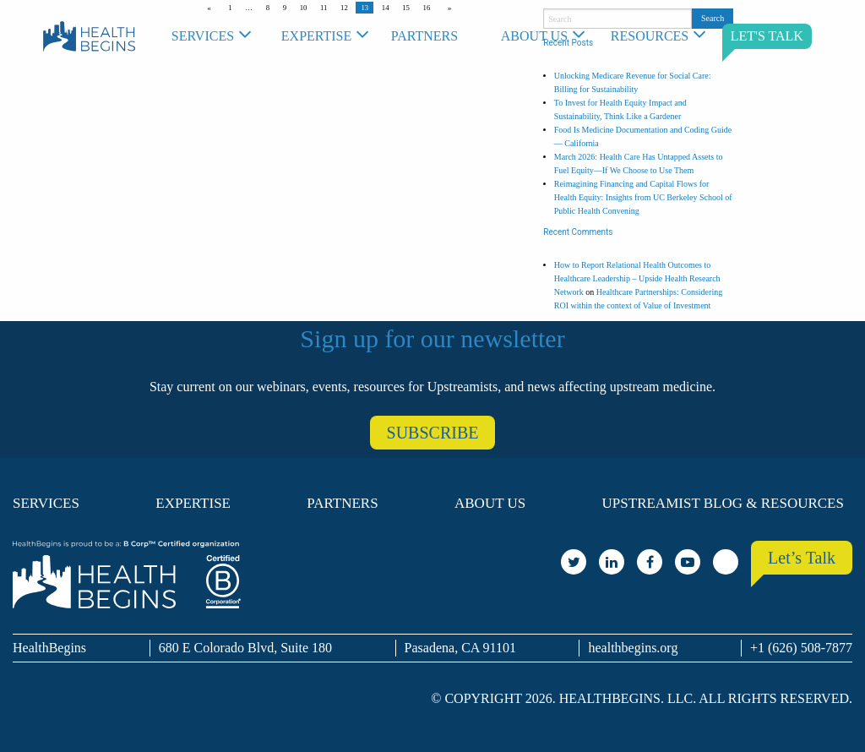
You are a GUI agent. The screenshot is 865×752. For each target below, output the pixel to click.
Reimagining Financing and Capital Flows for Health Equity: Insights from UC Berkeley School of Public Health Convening (643, 197)
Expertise (316, 36)
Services (202, 36)
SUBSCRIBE (433, 432)
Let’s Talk (801, 557)
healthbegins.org (632, 647)
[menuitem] (218, 36)
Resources (649, 36)
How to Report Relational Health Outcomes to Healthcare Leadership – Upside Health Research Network (637, 278)
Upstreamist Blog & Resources (723, 503)
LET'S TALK (767, 36)
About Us (534, 36)
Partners (424, 36)
